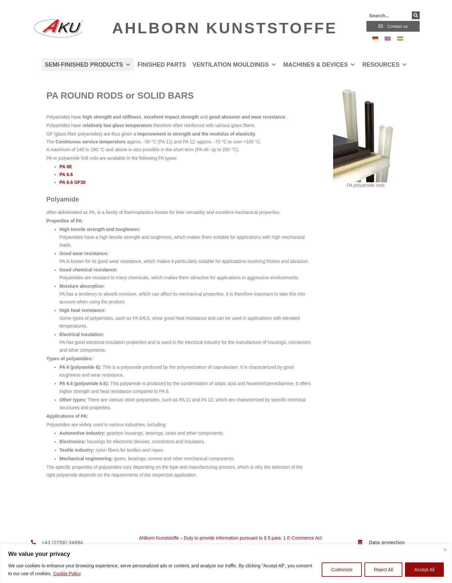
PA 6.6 (66, 174)
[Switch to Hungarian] (400, 38)
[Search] (416, 15)
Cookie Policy (67, 573)
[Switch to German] (375, 38)
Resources (384, 64)
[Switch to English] (387, 38)
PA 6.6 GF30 (72, 182)
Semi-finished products (88, 64)
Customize (341, 569)
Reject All (383, 569)
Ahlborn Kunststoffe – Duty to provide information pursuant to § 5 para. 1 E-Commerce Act (230, 538)
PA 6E (65, 166)
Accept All (424, 569)
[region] (226, 563)
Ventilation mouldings (234, 64)
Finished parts (161, 64)
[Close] (445, 550)
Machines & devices (319, 64)
